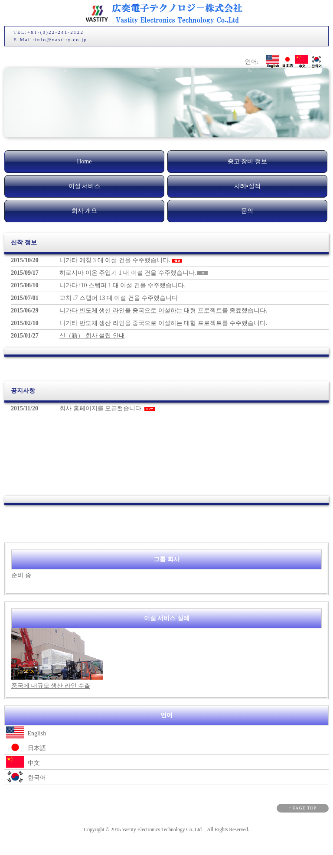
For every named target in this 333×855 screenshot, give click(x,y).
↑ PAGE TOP (303, 808)
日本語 (25, 747)
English (25, 732)
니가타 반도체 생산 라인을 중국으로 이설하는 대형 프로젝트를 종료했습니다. (163, 310)
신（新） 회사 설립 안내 (92, 335)
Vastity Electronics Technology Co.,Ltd (162, 829)
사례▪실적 (247, 186)
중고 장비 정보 (247, 161)
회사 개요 (85, 211)
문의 (247, 211)
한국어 (25, 777)
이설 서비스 (85, 186)
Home (84, 161)
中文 (22, 762)
